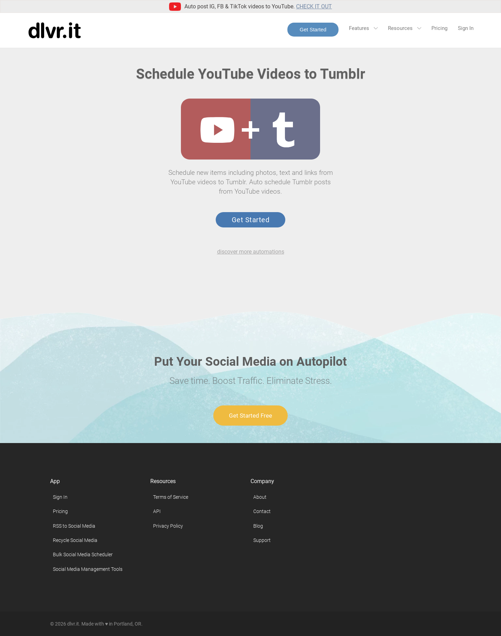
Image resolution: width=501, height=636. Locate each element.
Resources (404, 28)
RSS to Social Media (74, 526)
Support (262, 540)
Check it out (314, 6)
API (157, 511)
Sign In (466, 28)
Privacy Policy (168, 526)
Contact (262, 511)
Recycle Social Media (75, 540)
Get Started (313, 29)
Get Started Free (250, 415)
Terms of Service (170, 497)
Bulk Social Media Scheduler (83, 554)
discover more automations (250, 251)
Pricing (439, 28)
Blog (258, 526)
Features (363, 28)
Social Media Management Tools (87, 569)
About (260, 497)
